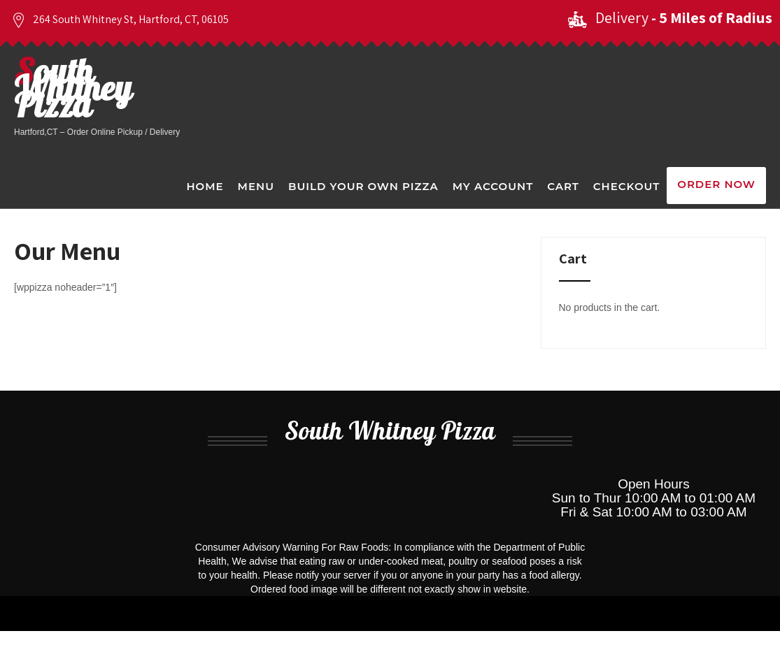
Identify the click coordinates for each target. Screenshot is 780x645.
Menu (256, 186)
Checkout (626, 186)
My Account (493, 186)
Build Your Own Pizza (363, 186)
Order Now (716, 184)
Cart (563, 186)
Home (204, 186)
